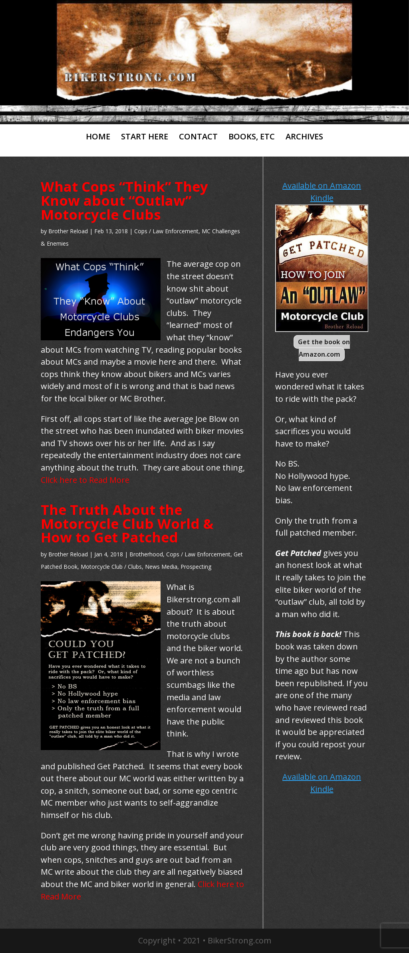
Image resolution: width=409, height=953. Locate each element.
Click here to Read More (85, 480)
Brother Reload (68, 231)
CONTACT (198, 137)
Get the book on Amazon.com (324, 348)
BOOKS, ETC (251, 137)
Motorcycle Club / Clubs (111, 566)
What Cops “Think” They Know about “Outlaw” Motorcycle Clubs (124, 200)
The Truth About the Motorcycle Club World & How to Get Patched (127, 523)
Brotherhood (146, 554)
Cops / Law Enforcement (166, 231)
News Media (161, 566)
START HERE (144, 137)
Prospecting (196, 566)
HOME (98, 137)
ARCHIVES (304, 137)
